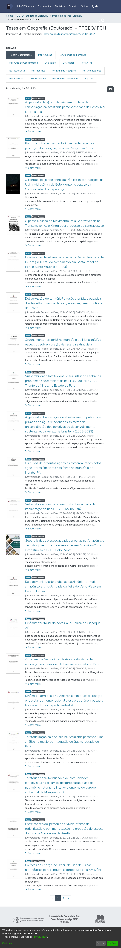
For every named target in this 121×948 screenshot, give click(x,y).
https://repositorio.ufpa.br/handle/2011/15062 (69, 34)
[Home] (10, 6)
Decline (101, 943)
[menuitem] (25, 6)
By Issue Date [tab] (17, 70)
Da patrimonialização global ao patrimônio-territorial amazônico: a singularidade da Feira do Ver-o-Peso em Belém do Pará (63, 586)
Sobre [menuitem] (84, 6)
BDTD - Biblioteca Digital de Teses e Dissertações (32, 16)
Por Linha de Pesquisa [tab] (64, 70)
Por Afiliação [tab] (45, 55)
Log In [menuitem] (109, 20)
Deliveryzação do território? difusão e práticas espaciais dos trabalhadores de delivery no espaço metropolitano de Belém (64, 303)
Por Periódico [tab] (16, 78)
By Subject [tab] (50, 63)
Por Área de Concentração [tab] (23, 63)
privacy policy (40, 936)
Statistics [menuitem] (60, 6)
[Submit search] (98, 20)
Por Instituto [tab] (38, 70)
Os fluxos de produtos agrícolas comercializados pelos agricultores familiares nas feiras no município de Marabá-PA (63, 468)
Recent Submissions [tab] (20, 55)
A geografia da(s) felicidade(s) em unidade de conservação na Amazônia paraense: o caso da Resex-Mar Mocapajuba (65, 107)
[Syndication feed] (110, 89)
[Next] (68, 898)
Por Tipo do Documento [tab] (65, 78)
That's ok (112, 943)
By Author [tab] (68, 63)
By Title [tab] (89, 78)
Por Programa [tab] (38, 78)
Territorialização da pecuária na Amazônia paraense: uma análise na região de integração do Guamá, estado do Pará (64, 742)
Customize (7, 943)
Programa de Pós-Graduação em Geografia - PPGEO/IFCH (68, 16)
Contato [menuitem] (73, 6)
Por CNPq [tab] (86, 63)
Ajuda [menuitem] (95, 6)
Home (9, 16)
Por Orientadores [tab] (91, 70)
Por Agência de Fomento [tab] (72, 55)
